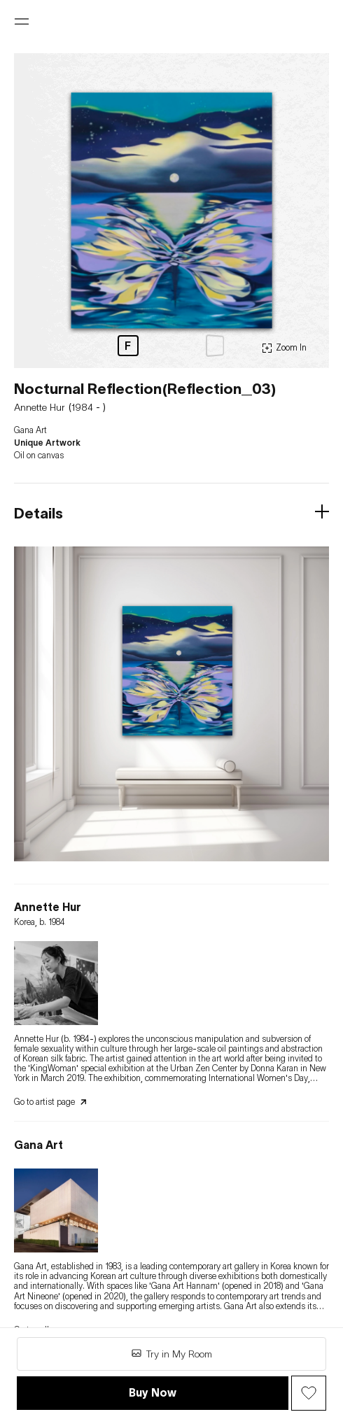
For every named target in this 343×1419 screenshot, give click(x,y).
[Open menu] (21, 21)
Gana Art (30, 430)
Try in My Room (171, 1353)
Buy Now (152, 1392)
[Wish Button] (308, 1393)
